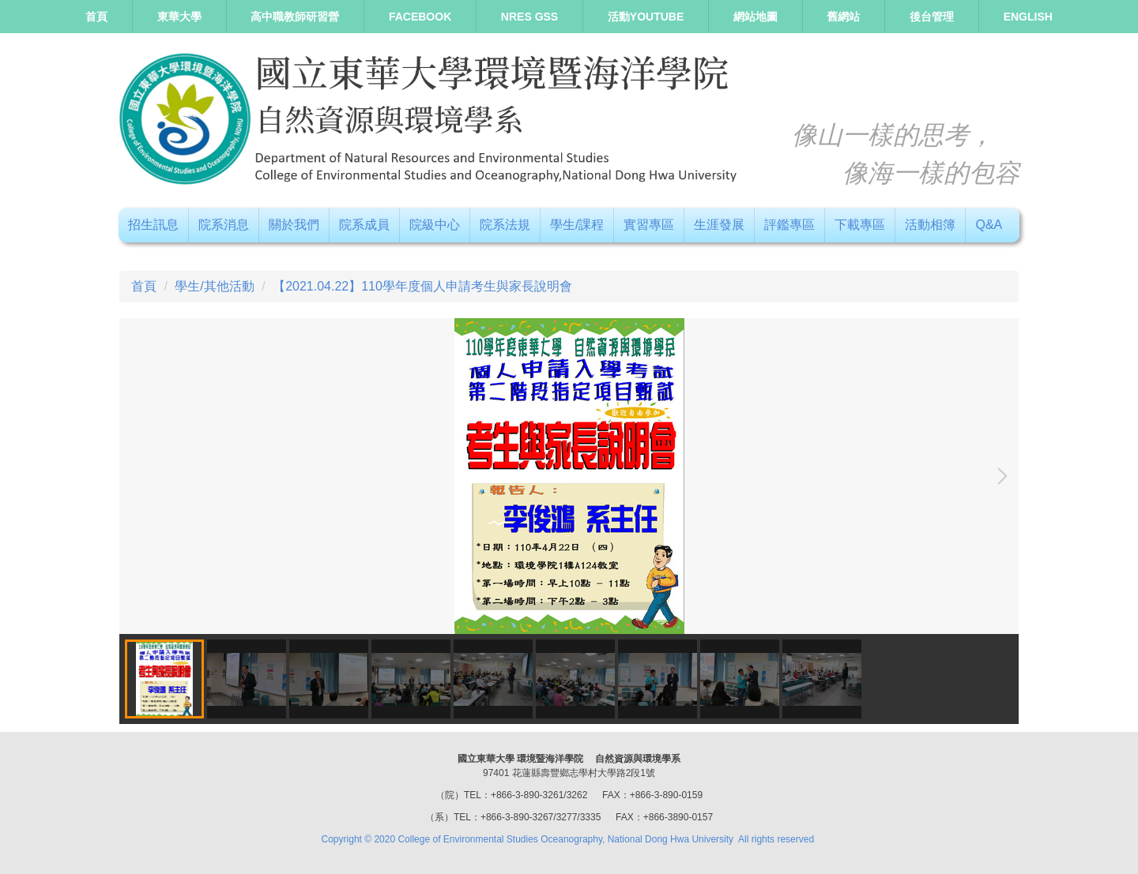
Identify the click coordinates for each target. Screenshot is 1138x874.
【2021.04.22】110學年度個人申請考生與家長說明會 (422, 286)
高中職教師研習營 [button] (295, 16)
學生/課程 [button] (577, 224)
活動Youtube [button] (646, 16)
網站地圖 (755, 16)
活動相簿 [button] (930, 224)
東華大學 (179, 16)
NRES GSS (529, 16)
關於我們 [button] (294, 224)
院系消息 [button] (223, 224)
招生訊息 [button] (153, 224)
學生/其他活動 (214, 286)
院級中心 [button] (434, 224)
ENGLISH (1028, 16)
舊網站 (843, 16)
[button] (999, 476)
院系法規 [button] (505, 224)
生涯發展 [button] (719, 224)
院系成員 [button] (364, 224)
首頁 (96, 16)
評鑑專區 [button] (789, 224)
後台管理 (932, 16)
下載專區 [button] (860, 224)
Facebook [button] (420, 16)
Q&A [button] (988, 224)
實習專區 (649, 224)
